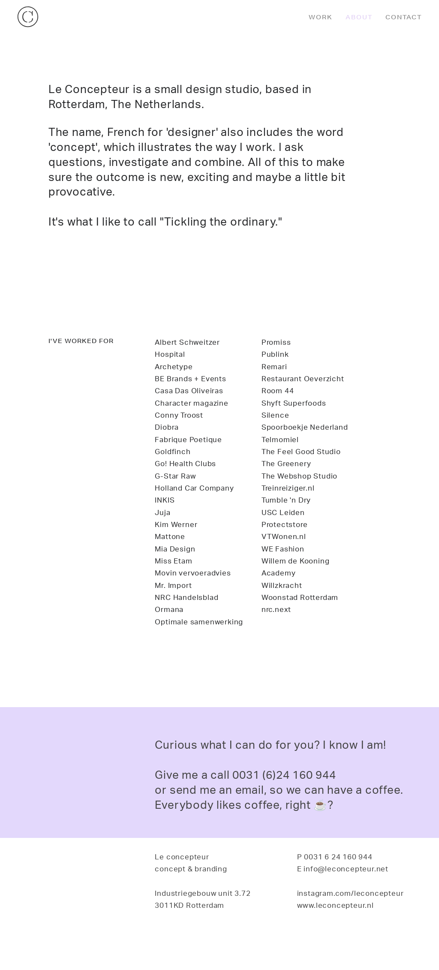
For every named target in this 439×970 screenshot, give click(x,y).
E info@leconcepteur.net (342, 868)
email (249, 789)
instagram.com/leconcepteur (350, 893)
